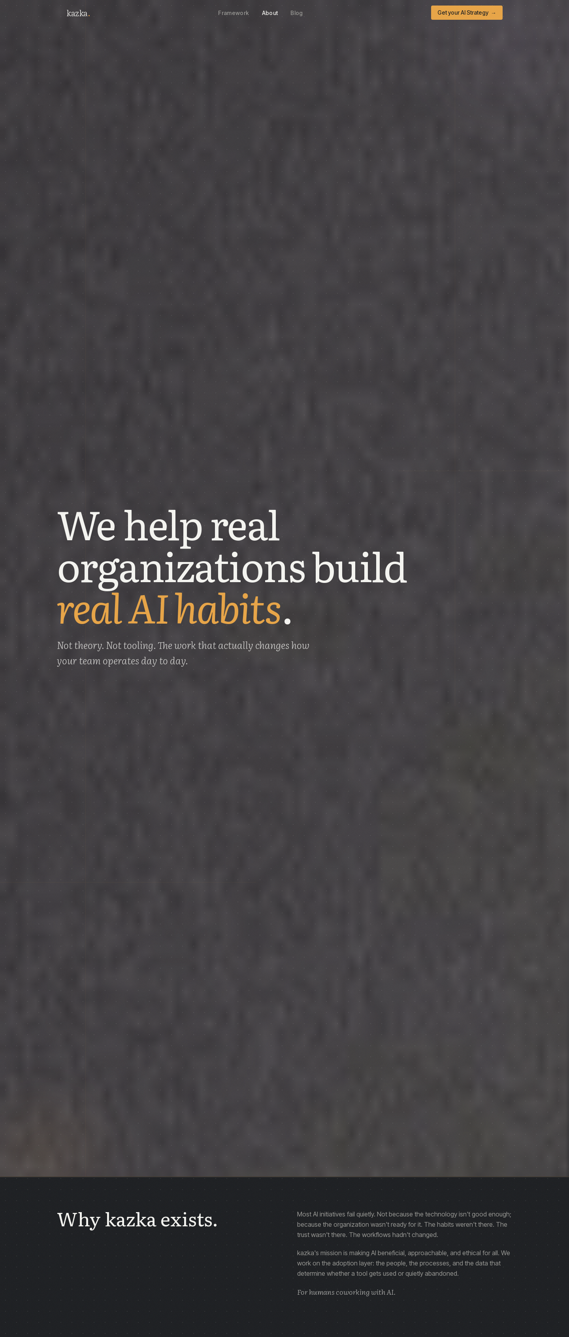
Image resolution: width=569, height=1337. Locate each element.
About (270, 12)
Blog (296, 12)
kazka (78, 12)
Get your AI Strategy (466, 13)
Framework (233, 12)
